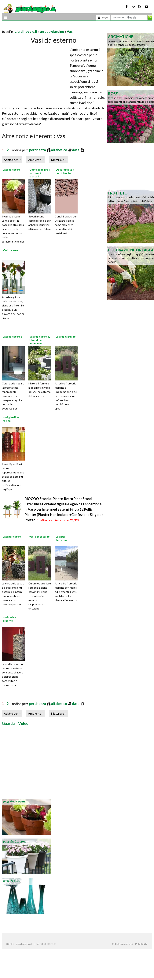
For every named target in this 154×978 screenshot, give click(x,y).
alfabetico (59, 150)
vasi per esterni (12, 536)
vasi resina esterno (9, 619)
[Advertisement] (46, 26)
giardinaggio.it (26, 31)
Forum (103, 17)
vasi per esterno (39, 536)
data (76, 150)
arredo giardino (52, 31)
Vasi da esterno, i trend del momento (39, 340)
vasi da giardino (66, 336)
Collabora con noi (122, 944)
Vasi (70, 31)
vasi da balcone (14, 841)
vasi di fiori (11, 881)
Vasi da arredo (12, 250)
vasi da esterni (12, 169)
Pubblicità (141, 944)
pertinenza (37, 150)
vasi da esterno (12, 336)
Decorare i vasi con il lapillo (65, 171)
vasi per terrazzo (61, 538)
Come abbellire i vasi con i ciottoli (39, 173)
